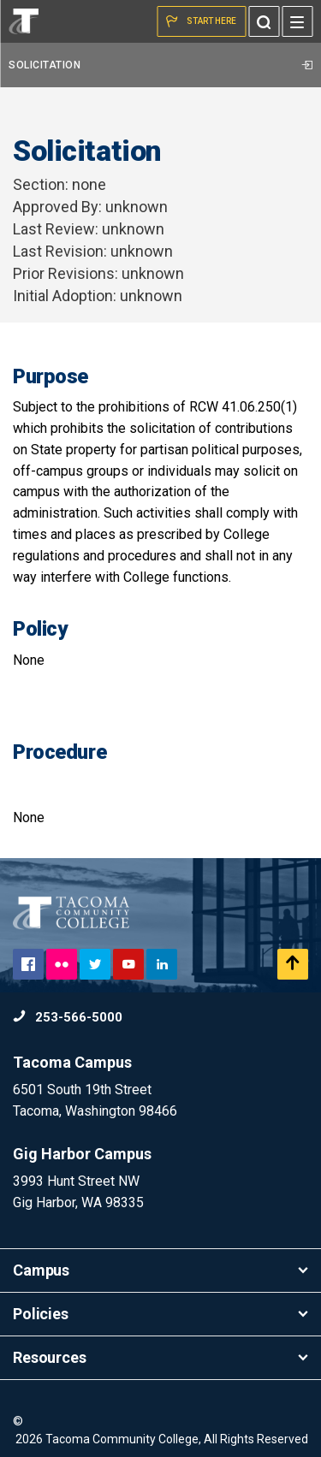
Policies (160, 1314)
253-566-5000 (67, 1017)
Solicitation (160, 65)
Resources (160, 1357)
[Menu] (297, 21)
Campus (160, 1270)
